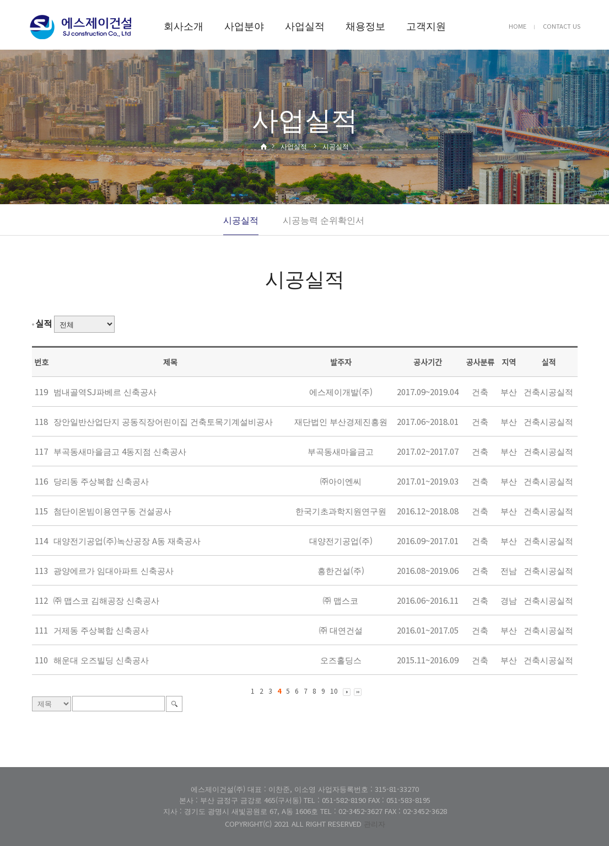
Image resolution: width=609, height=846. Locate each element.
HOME (517, 26)
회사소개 (183, 25)
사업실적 (305, 25)
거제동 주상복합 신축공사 (101, 630)
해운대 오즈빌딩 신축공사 (101, 660)
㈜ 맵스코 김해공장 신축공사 (106, 600)
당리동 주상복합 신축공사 (101, 481)
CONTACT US (561, 26)
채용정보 (365, 25)
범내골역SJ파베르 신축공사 (105, 391)
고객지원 (426, 25)
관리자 (374, 823)
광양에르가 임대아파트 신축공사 (113, 570)
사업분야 (244, 25)
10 (334, 690)
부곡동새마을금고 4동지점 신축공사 (119, 451)
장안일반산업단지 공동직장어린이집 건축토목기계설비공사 (163, 421)
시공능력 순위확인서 (323, 219)
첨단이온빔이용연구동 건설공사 (112, 511)
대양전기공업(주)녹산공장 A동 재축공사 (127, 540)
